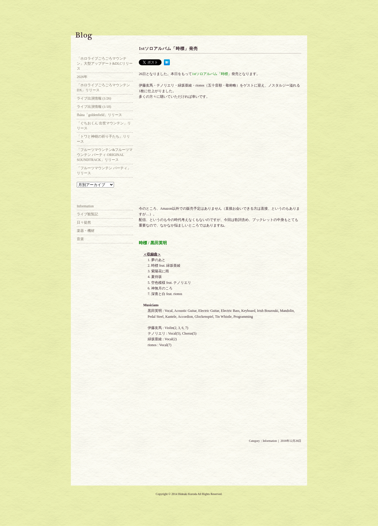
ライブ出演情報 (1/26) (94, 98)
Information (270, 440)
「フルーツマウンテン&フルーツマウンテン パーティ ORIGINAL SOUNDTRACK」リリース (105, 155)
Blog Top (105, 50)
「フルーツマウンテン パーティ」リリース (104, 170)
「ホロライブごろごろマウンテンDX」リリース (103, 87)
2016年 (286, 459)
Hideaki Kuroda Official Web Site (29, 22)
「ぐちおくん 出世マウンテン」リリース (104, 125)
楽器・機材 (85, 231)
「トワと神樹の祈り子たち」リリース (103, 139)
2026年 (82, 77)
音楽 (80, 239)
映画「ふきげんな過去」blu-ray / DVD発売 (153, 459)
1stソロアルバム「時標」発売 (168, 48)
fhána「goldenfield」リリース (99, 115)
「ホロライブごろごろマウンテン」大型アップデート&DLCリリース (105, 63)
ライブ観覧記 (87, 214)
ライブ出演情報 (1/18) (94, 107)
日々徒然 (84, 222)
